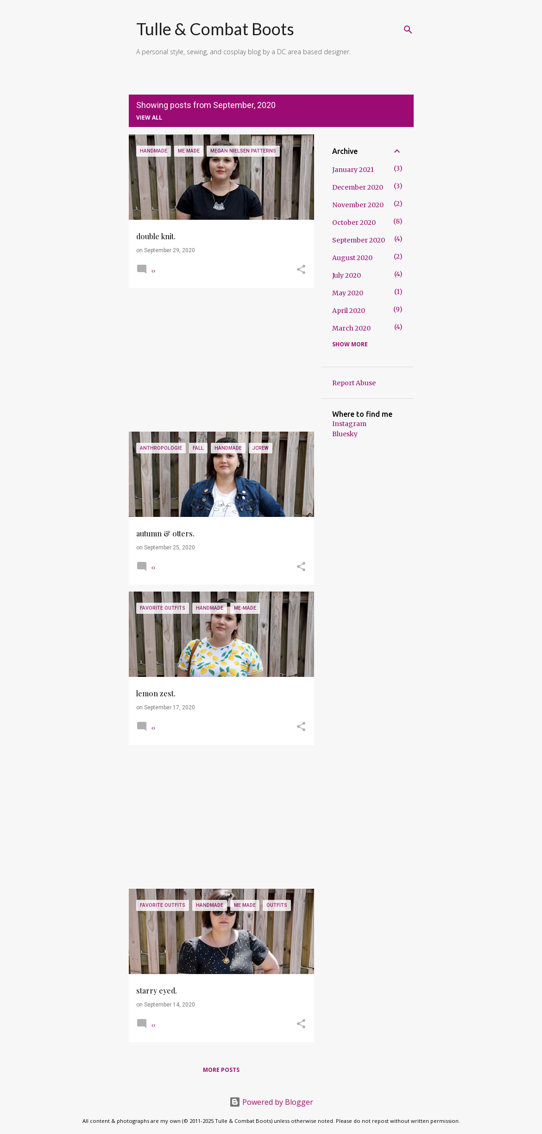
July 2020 (346, 275)
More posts (221, 1070)
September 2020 (358, 240)
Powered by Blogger (271, 1102)
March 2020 (351, 328)
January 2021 (353, 170)
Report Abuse (354, 383)
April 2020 (348, 310)
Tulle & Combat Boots (215, 29)
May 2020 (347, 293)
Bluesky (345, 434)
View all (149, 117)
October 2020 (354, 222)
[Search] (408, 30)
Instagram (349, 424)
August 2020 (352, 258)
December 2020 (357, 187)
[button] (301, 270)
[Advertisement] (218, 360)
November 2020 (358, 205)
